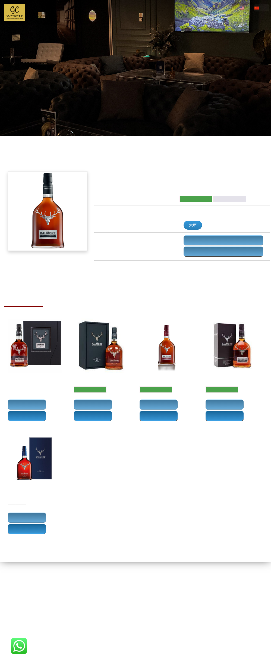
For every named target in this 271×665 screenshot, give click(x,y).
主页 (38, 12)
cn (263, 8)
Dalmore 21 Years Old (91, 378)
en (249, 8)
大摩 (193, 225)
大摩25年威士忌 (19, 378)
